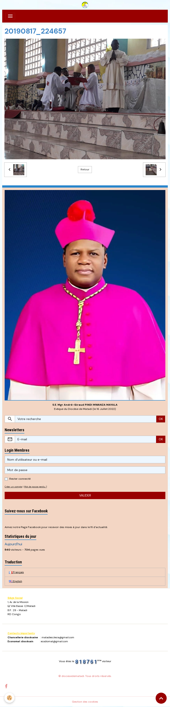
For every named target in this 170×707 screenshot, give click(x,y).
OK (161, 419)
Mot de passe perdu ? (35, 486)
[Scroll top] (161, 698)
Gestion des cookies (85, 701)
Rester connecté (20, 479)
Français (16, 572)
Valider (85, 495)
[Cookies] (9, 698)
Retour (85, 169)
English (15, 581)
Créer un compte (13, 486)
